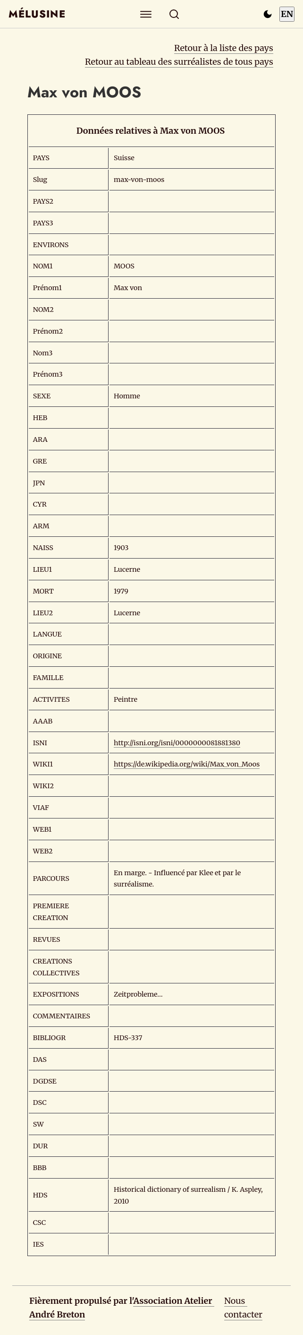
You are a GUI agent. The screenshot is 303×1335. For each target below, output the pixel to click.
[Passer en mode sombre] (267, 14)
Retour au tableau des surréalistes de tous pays (179, 61)
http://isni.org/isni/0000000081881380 (177, 743)
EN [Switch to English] (287, 14)
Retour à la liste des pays (223, 48)
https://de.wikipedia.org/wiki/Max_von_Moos (187, 764)
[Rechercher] (174, 14)
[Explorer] (146, 14)
